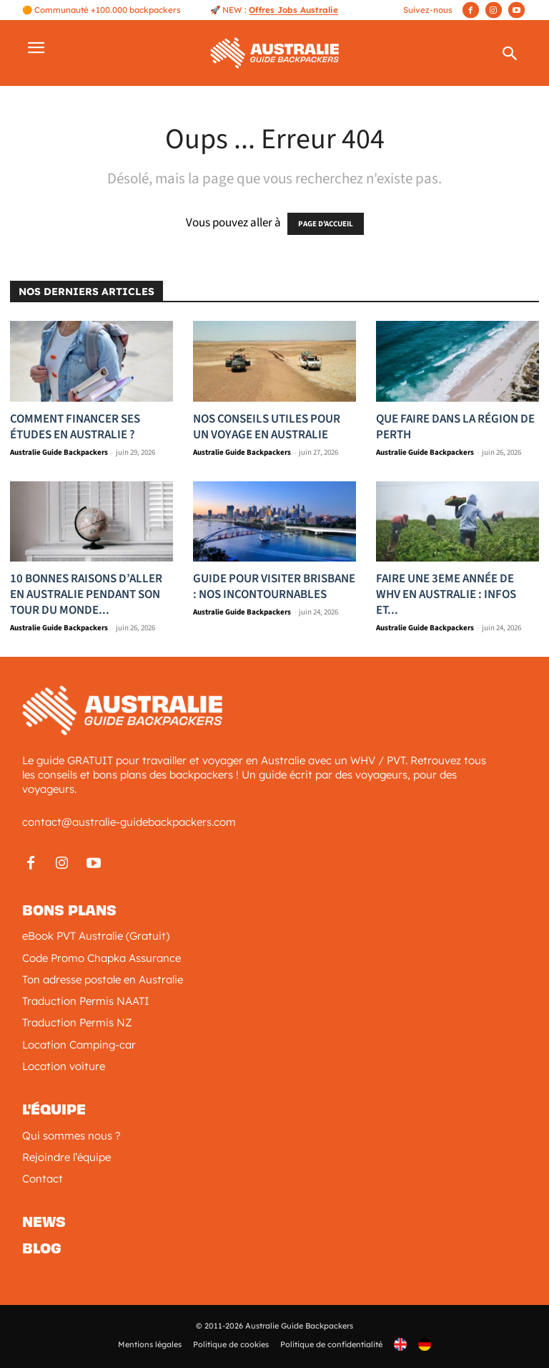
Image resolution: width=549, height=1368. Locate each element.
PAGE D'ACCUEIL (325, 223)
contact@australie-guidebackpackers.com (129, 822)
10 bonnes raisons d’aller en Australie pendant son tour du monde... (86, 594)
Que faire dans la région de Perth (455, 426)
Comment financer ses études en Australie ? (75, 426)
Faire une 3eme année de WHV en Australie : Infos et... (446, 594)
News (44, 1222)
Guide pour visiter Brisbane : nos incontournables (274, 586)
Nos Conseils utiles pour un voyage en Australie (266, 426)
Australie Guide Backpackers (59, 452)
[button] (510, 56)
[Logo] (275, 51)
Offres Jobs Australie (293, 9)
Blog (41, 1248)
